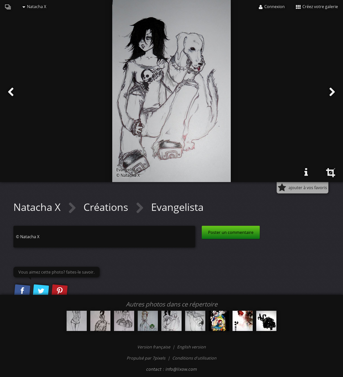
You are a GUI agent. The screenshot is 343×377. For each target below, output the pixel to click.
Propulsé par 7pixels (146, 358)
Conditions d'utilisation (194, 358)
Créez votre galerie (317, 6)
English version (191, 347)
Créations (107, 207)
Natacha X (34, 6)
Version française (154, 347)
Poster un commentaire (230, 232)
